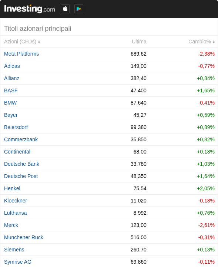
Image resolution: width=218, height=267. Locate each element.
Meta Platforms (21, 54)
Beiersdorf (16, 127)
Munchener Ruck (23, 237)
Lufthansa (15, 213)
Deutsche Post (21, 176)
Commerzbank (21, 139)
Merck (11, 225)
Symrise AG (17, 262)
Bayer (11, 115)
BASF (11, 90)
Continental (17, 152)
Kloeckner (15, 201)
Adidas (12, 66)
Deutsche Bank (21, 164)
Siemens (14, 250)
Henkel (12, 188)
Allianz (11, 78)
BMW (10, 103)
